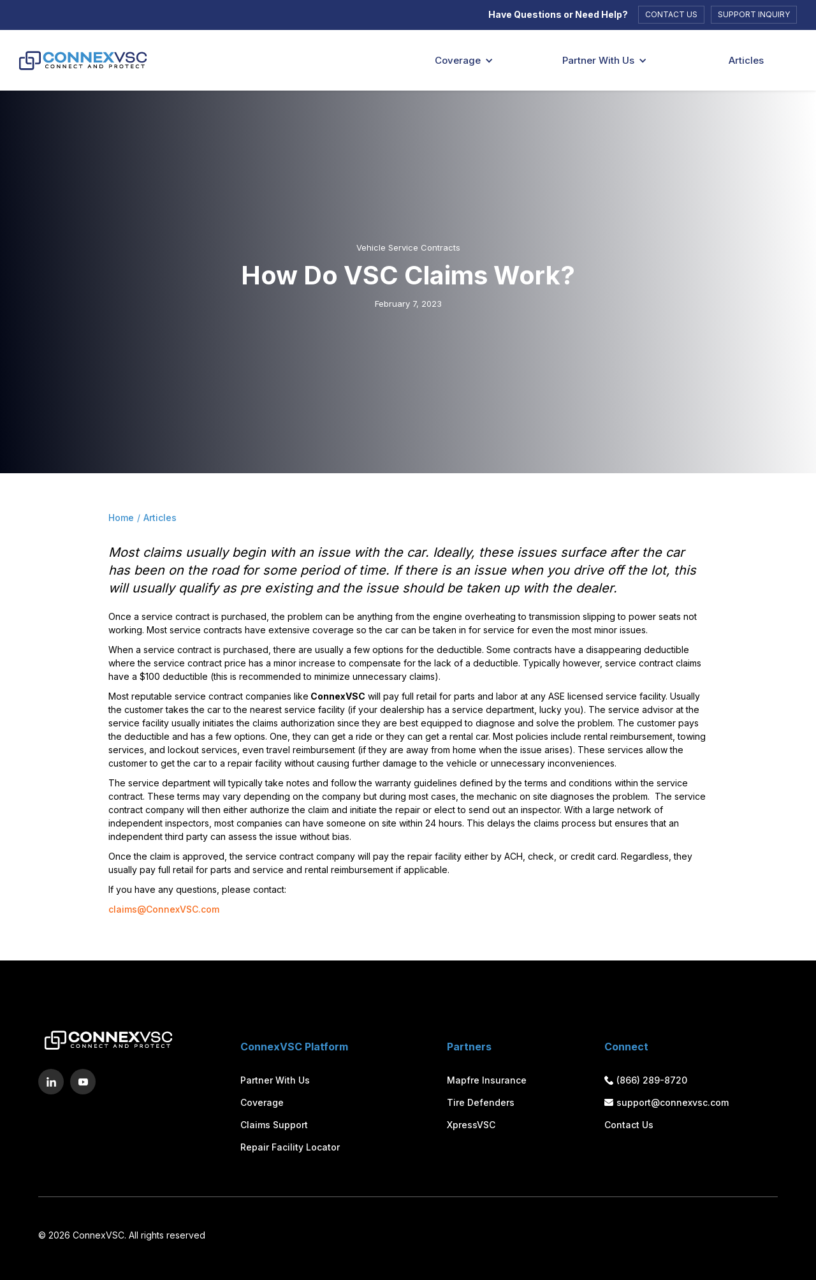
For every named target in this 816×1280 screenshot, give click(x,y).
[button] (459, 61)
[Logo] (76, 60)
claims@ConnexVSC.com (163, 909)
